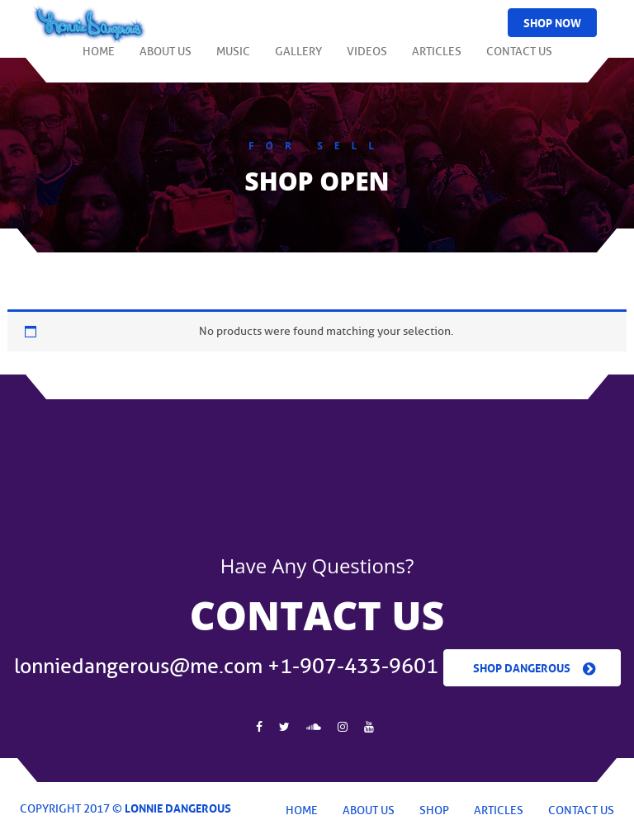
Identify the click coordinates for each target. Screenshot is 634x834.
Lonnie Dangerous (178, 807)
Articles (436, 59)
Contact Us (519, 59)
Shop (434, 810)
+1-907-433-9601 (352, 666)
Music (233, 59)
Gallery (298, 59)
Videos (367, 59)
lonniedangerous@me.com (138, 666)
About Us (166, 59)
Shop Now (552, 21)
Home (99, 59)
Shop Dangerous (521, 666)
